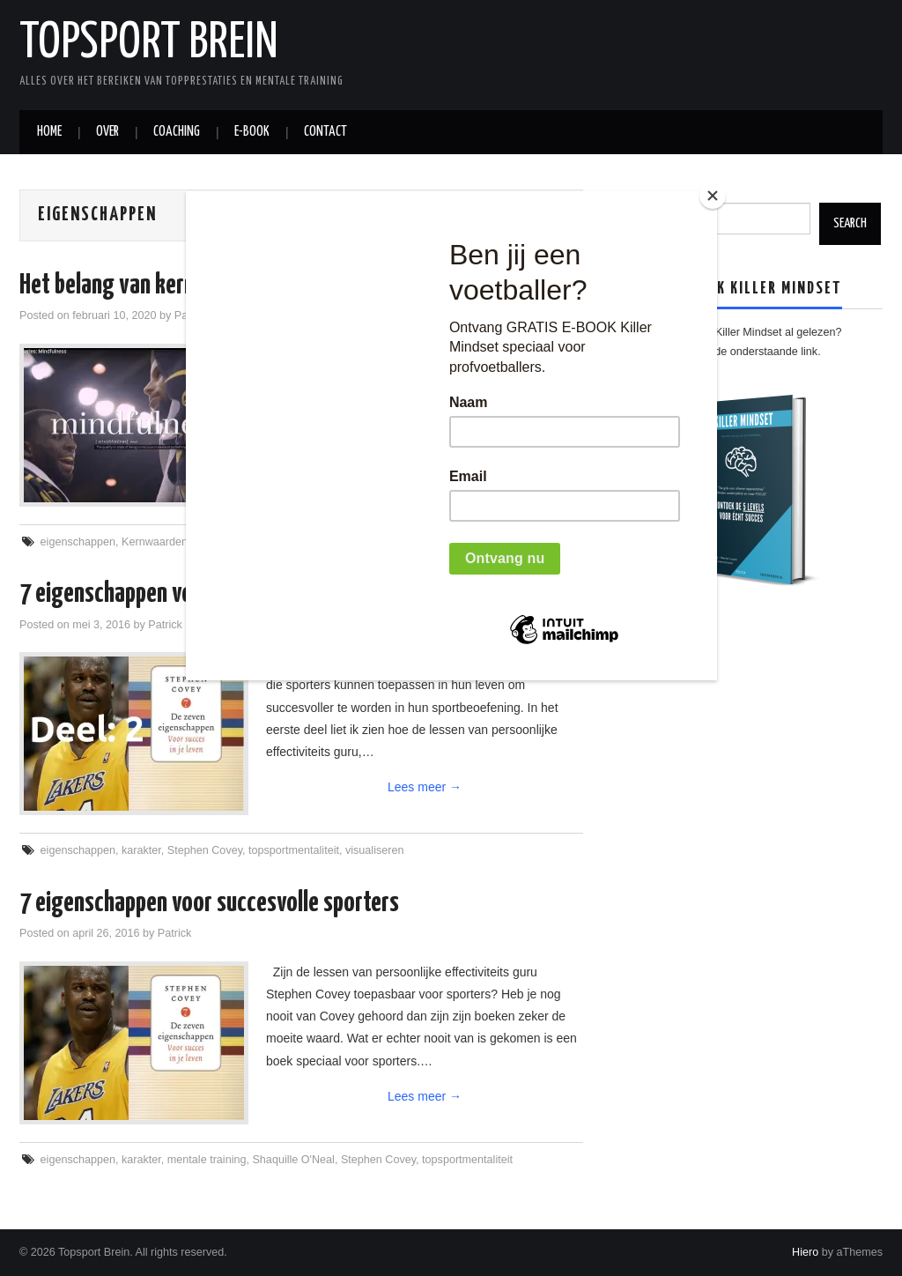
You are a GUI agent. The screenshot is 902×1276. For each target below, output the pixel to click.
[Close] (712, 195)
